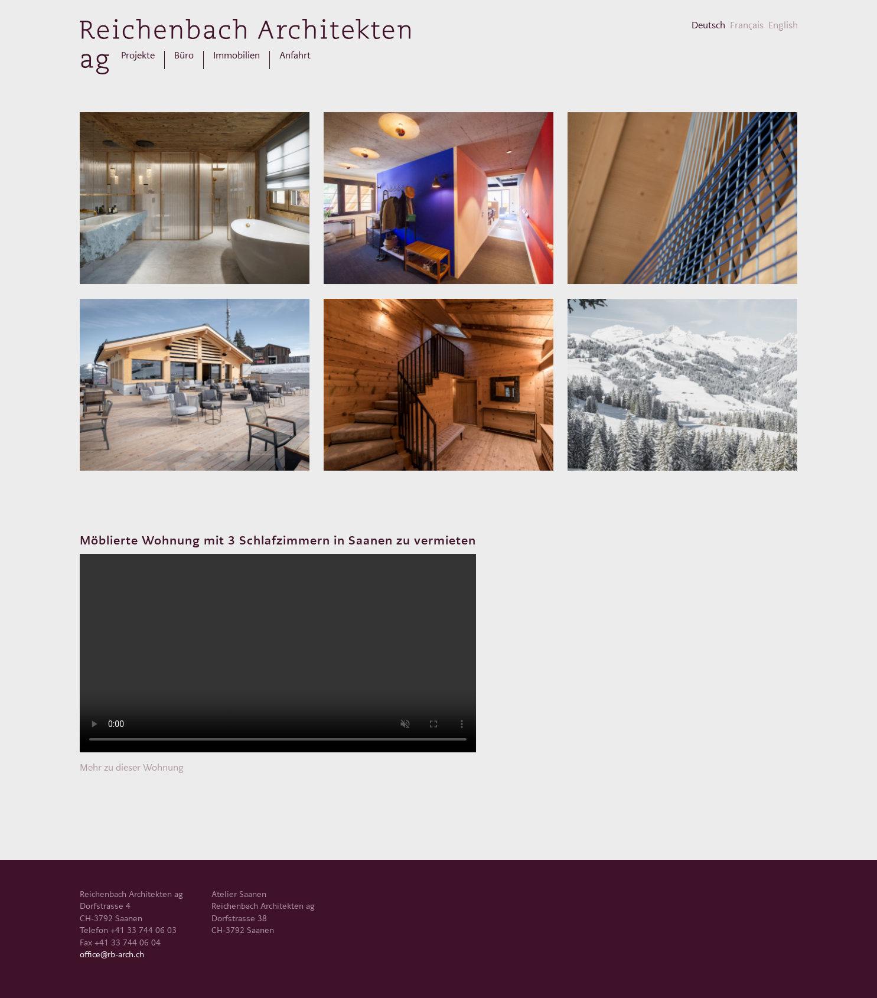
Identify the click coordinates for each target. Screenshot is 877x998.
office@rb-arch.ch (112, 954)
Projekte (138, 56)
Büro (184, 56)
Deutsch (708, 25)
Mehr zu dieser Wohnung (132, 767)
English (783, 25)
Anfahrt (295, 56)
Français (747, 25)
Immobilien (236, 56)
